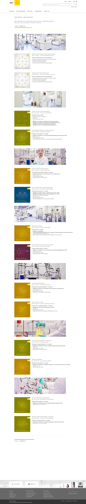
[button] (74, 1)
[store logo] (14, 2)
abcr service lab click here (29, 439)
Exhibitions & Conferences (31, 493)
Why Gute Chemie (47, 493)
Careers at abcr (12, 496)
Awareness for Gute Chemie (48, 496)
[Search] (76, 5)
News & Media (29, 496)
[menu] (43, 11)
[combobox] (60, 5)
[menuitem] (11, 11)
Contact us (11, 493)
